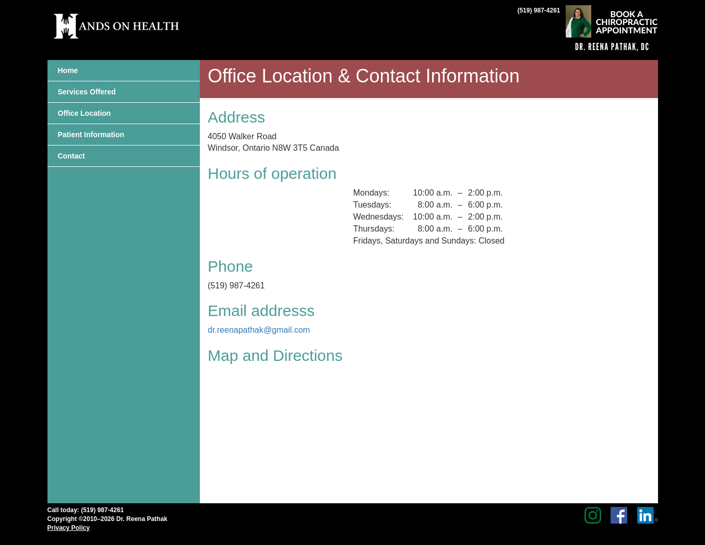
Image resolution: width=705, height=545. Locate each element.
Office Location (84, 113)
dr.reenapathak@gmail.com (259, 329)
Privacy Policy (68, 527)
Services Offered (87, 92)
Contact (71, 156)
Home (68, 70)
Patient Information (91, 134)
